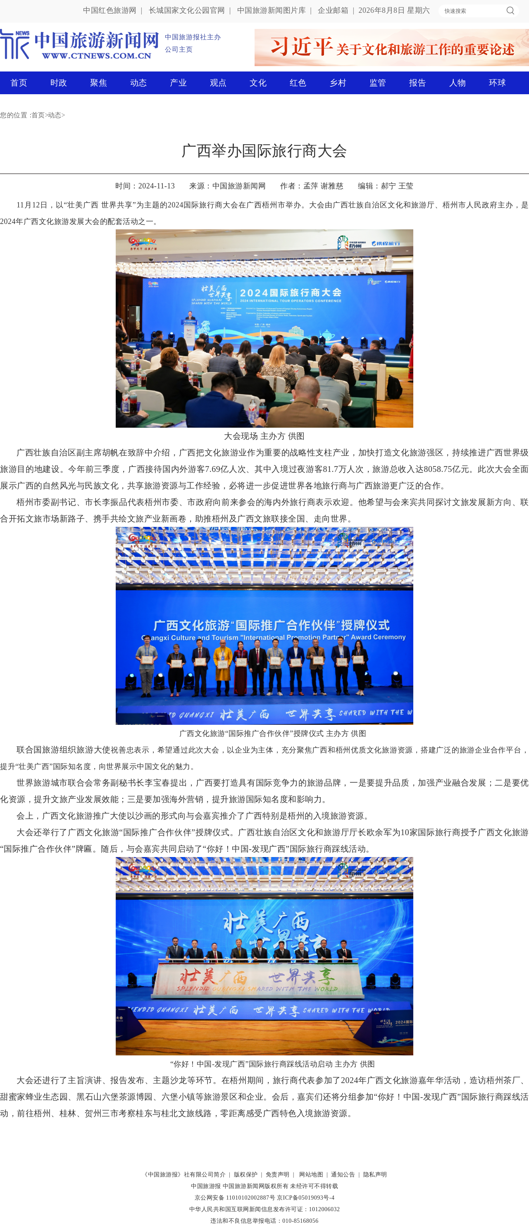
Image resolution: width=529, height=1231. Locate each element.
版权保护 (246, 1174)
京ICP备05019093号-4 (305, 1198)
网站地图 (311, 1174)
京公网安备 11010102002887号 (235, 1198)
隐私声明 (375, 1174)
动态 (138, 82)
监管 (377, 82)
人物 (457, 82)
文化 (258, 82)
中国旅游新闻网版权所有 (256, 1186)
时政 (58, 82)
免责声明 (278, 1174)
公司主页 (179, 49)
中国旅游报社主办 (193, 36)
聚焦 (98, 82)
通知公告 (343, 1174)
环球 (497, 82)
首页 (18, 82)
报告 (417, 82)
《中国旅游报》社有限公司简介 (184, 1174)
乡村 (337, 82)
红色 (298, 82)
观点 (218, 82)
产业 (178, 82)
